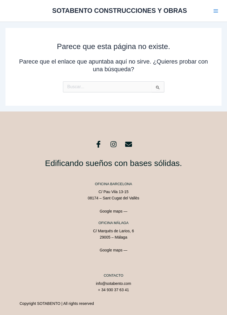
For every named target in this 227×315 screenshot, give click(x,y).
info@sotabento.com (113, 283)
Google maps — (113, 211)
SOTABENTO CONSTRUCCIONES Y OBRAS (119, 10)
